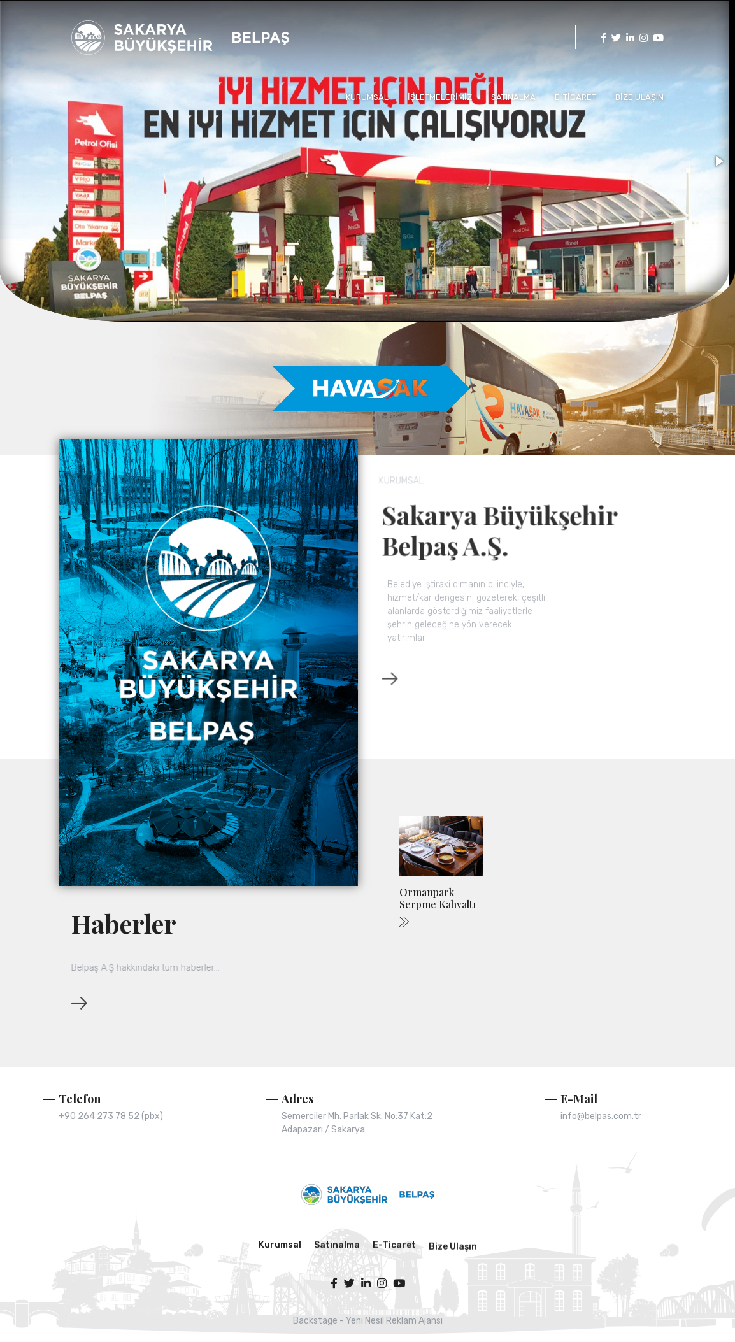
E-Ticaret (394, 1276)
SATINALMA (513, 97)
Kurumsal (280, 1255)
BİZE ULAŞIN (639, 97)
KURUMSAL (367, 97)
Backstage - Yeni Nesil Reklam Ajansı (368, 1320)
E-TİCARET (575, 97)
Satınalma (337, 1276)
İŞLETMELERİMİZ (440, 97)
